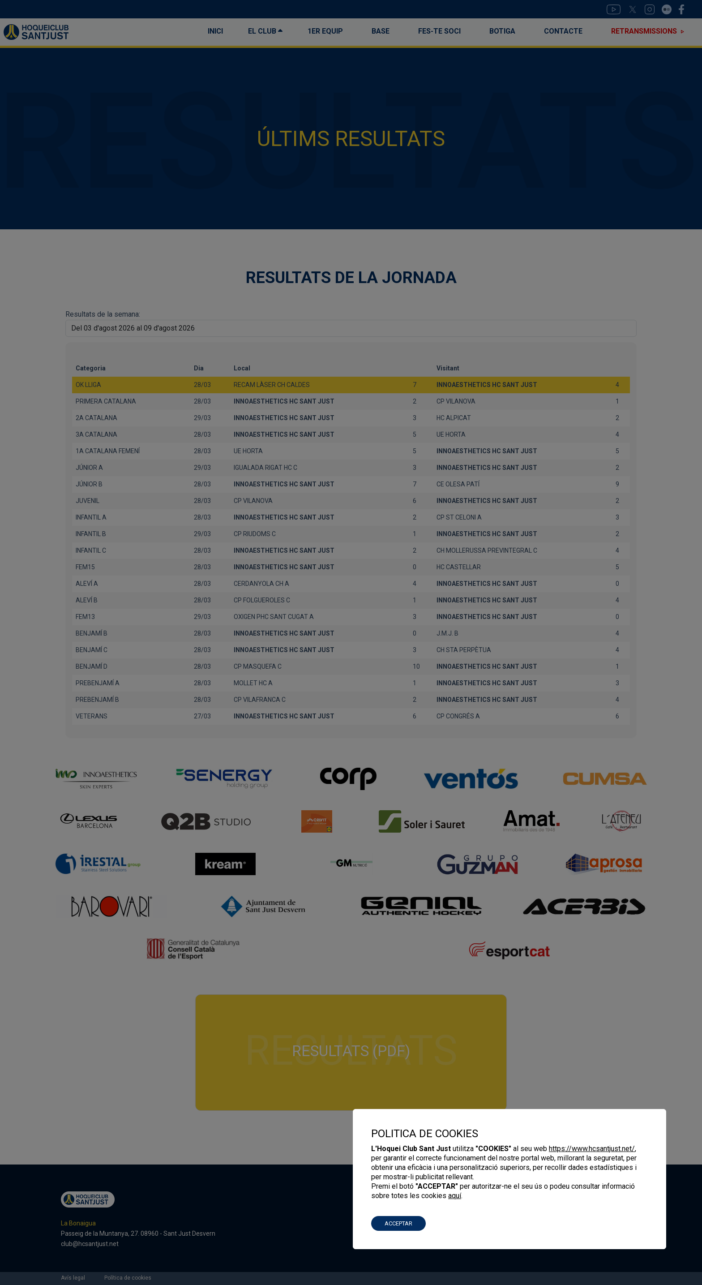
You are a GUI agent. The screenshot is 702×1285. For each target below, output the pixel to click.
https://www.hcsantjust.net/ (592, 1148)
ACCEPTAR (398, 1223)
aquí (454, 1195)
